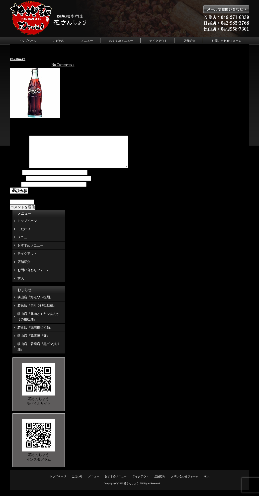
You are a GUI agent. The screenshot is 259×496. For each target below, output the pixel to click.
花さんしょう (131, 489)
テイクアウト (158, 41)
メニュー (87, 41)
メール (17, 184)
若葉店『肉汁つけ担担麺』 (36, 311)
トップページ (28, 41)
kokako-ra (17, 59)
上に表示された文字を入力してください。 (43, 202)
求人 (20, 284)
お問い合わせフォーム (227, 41)
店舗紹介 (189, 41)
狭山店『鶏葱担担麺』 (33, 342)
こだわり (59, 41)
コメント (19, 173)
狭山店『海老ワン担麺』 (35, 303)
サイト (15, 190)
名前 (15, 178)
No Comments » (63, 65)
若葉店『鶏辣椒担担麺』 (35, 333)
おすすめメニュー (121, 41)
